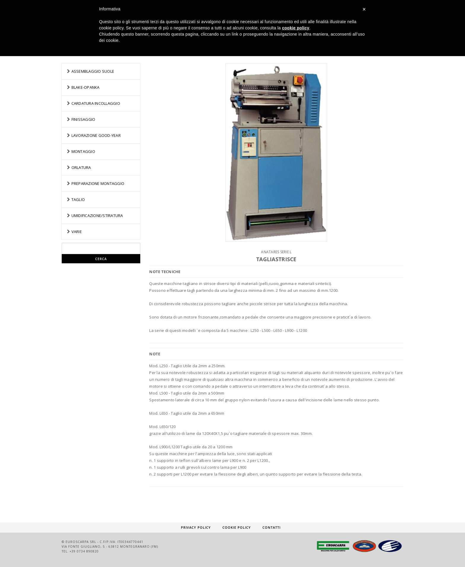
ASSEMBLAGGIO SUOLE (92, 71)
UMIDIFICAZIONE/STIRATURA (97, 215)
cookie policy (295, 28)
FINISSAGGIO (83, 119)
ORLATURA (81, 167)
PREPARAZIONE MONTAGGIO (98, 183)
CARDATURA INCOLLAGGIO (95, 103)
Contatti (271, 527)
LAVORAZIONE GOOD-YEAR (96, 135)
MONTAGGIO (83, 151)
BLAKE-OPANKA (85, 87)
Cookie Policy (236, 527)
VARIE (76, 231)
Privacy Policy (196, 527)
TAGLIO (78, 199)
